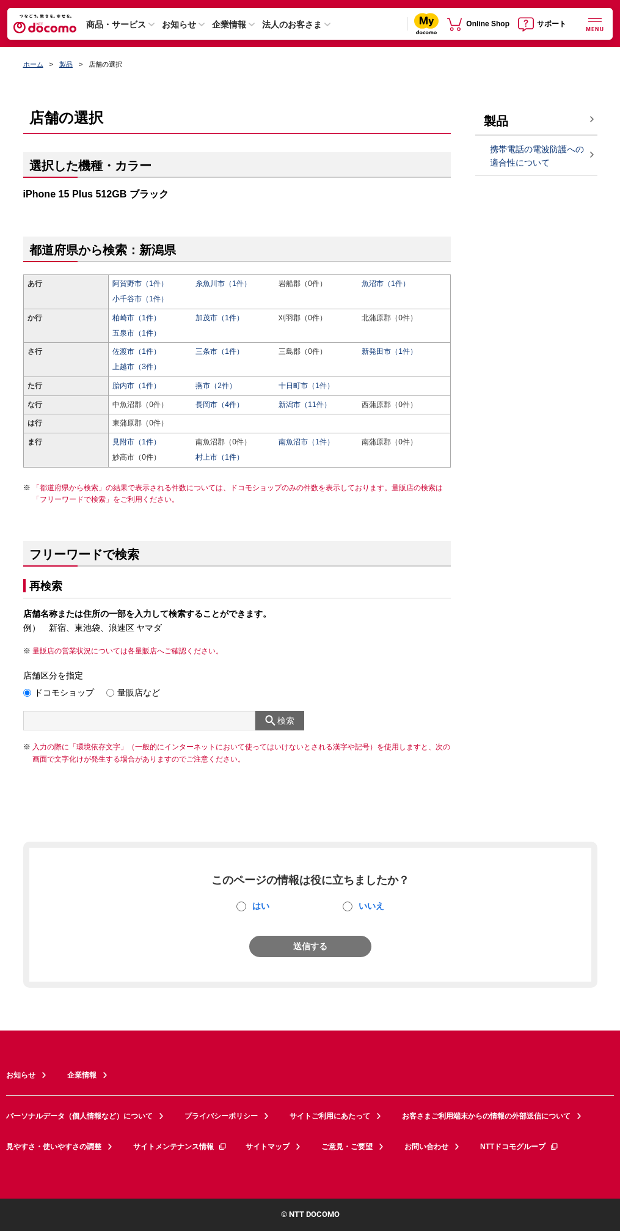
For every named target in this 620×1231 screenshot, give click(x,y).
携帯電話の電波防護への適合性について (537, 156)
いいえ (371, 906)
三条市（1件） (219, 351)
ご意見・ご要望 (347, 1146)
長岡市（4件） (219, 404)
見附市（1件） (136, 442)
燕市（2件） (215, 385)
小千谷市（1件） (140, 299)
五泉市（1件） (136, 333)
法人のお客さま (292, 24)
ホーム (33, 64)
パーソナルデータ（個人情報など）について (79, 1116)
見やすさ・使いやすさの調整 (53, 1146)
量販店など (138, 692)
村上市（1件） (219, 457)
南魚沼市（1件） (306, 442)
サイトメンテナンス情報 (180, 1147)
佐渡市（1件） (136, 351)
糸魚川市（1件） (223, 283)
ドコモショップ (64, 692)
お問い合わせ (426, 1146)
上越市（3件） (136, 366)
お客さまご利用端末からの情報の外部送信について (486, 1116)
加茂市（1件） (219, 318)
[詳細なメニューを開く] (594, 24)
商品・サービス (116, 24)
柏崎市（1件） (136, 318)
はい (260, 906)
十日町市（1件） (306, 385)
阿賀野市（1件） (140, 283)
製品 (66, 64)
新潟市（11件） (304, 404)
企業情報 (229, 24)
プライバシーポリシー (221, 1116)
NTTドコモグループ (519, 1147)
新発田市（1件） (389, 351)
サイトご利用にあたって (330, 1116)
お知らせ (179, 24)
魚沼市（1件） (386, 283)
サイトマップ (268, 1146)
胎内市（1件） (136, 385)
